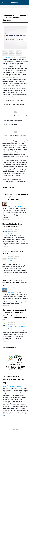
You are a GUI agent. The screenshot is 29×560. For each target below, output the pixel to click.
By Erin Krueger (14, 256)
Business (11, 292)
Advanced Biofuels (14, 326)
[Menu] (3, 2)
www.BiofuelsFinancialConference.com (14, 181)
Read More (5, 219)
